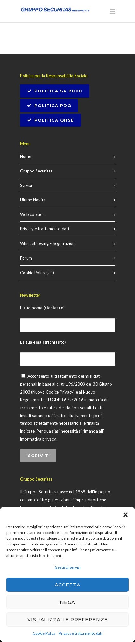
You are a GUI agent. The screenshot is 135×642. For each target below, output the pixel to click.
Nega (67, 602)
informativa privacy (38, 439)
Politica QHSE (50, 120)
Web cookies (32, 214)
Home (25, 156)
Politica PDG (49, 105)
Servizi (26, 185)
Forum (26, 257)
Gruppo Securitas (36, 170)
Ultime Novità (32, 199)
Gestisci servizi (68, 567)
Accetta (67, 585)
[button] (125, 514)
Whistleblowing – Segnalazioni (48, 243)
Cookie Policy (44, 633)
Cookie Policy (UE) (37, 272)
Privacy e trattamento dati (80, 633)
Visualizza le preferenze (67, 620)
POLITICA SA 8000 (54, 90)
